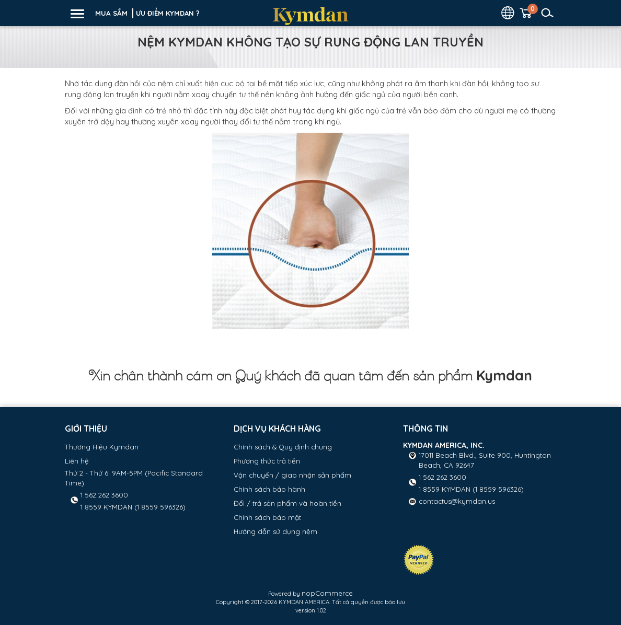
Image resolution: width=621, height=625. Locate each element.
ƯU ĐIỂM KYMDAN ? (168, 13)
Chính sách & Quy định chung (283, 447)
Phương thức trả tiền (267, 461)
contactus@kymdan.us (457, 501)
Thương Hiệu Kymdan (102, 447)
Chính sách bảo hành (269, 489)
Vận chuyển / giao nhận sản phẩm (292, 475)
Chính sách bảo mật (267, 517)
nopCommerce (327, 593)
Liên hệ (77, 461)
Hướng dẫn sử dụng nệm (275, 531)
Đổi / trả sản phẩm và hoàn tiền (287, 503)
